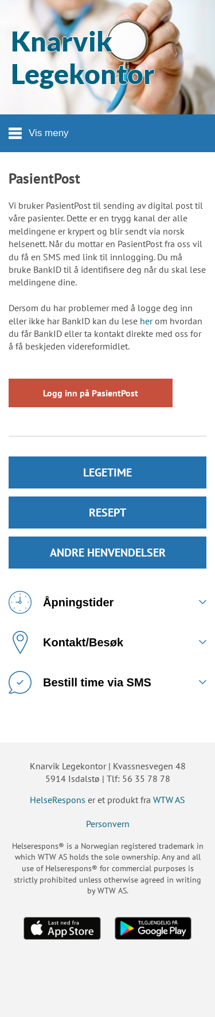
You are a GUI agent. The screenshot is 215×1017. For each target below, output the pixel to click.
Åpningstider (61, 602)
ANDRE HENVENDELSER (108, 552)
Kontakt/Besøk (66, 642)
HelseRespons (57, 799)
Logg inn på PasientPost (90, 393)
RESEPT (107, 512)
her (146, 321)
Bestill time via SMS (80, 682)
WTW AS (169, 799)
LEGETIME (107, 472)
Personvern (108, 823)
